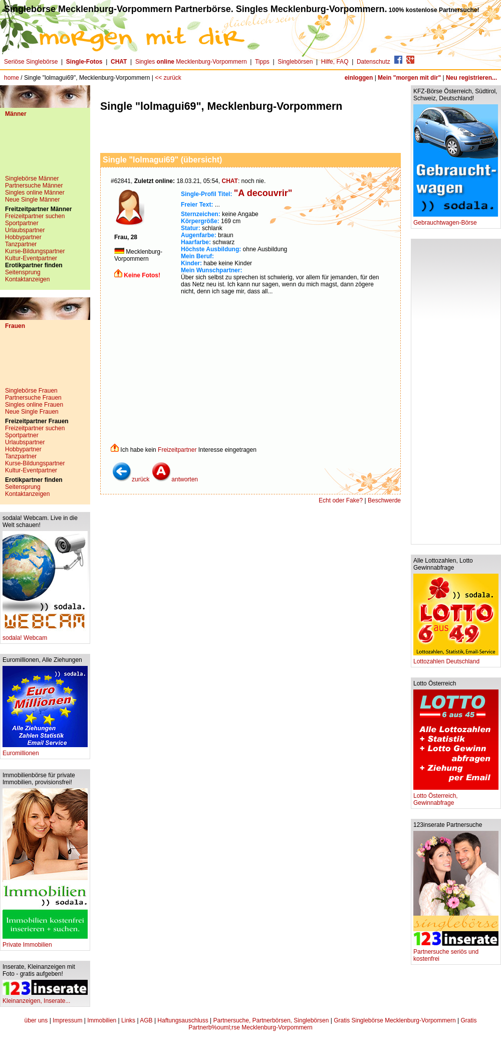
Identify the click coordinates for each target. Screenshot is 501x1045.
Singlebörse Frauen (31, 390)
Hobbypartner (23, 237)
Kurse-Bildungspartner (35, 251)
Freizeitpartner (177, 449)
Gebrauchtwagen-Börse (455, 220)
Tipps (262, 61)
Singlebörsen (295, 61)
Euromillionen (45, 750)
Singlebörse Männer (32, 178)
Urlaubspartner (25, 230)
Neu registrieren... (471, 77)
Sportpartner (22, 223)
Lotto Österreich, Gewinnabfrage (455, 796)
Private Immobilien (45, 942)
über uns (36, 1020)
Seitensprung (23, 272)
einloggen (359, 77)
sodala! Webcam (45, 635)
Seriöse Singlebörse (31, 61)
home (11, 77)
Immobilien (101, 1020)
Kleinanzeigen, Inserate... (45, 998)
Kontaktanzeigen (27, 279)
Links (128, 1020)
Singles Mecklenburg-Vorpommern (191, 61)
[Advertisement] (45, 149)
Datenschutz (373, 61)
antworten (174, 479)
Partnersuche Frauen (33, 397)
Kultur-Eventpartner (31, 258)
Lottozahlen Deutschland (455, 658)
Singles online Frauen (34, 404)
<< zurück (168, 77)
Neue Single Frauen (32, 411)
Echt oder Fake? (341, 500)
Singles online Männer (35, 192)
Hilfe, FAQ (335, 61)
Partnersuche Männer (34, 185)
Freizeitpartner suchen (35, 216)
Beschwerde (384, 500)
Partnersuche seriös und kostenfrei (455, 952)
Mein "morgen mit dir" (409, 77)
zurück (130, 479)
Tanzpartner (21, 244)
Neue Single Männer (32, 199)
